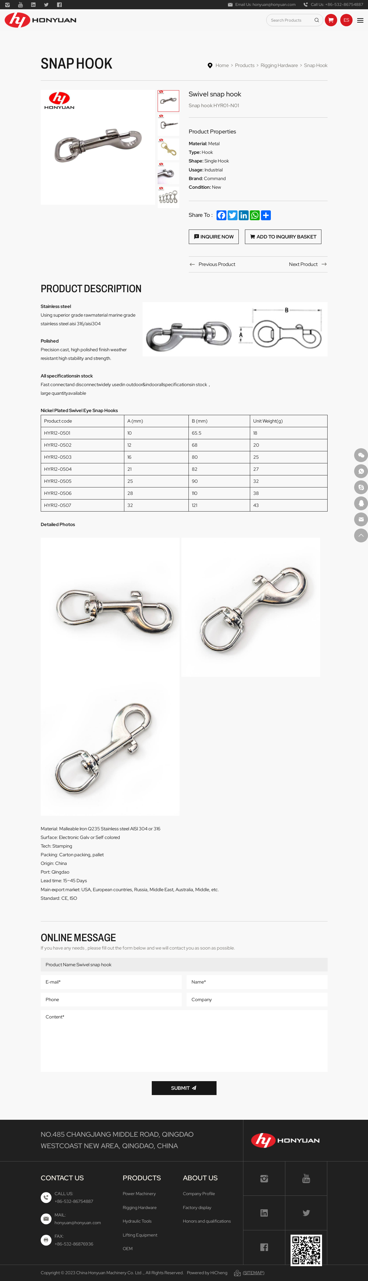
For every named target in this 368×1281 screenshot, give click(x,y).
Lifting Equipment (140, 1235)
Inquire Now (217, 237)
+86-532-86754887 (344, 4)
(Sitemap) (253, 1272)
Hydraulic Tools (137, 1221)
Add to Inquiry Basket (286, 237)
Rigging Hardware (279, 65)
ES (346, 20)
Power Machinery (139, 1193)
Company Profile (199, 1193)
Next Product (303, 264)
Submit (180, 1088)
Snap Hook (316, 65)
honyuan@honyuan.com (274, 4)
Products (244, 65)
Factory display (197, 1207)
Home (222, 65)
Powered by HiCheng (207, 1272)
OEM (128, 1248)
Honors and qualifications (207, 1221)
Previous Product (217, 264)
